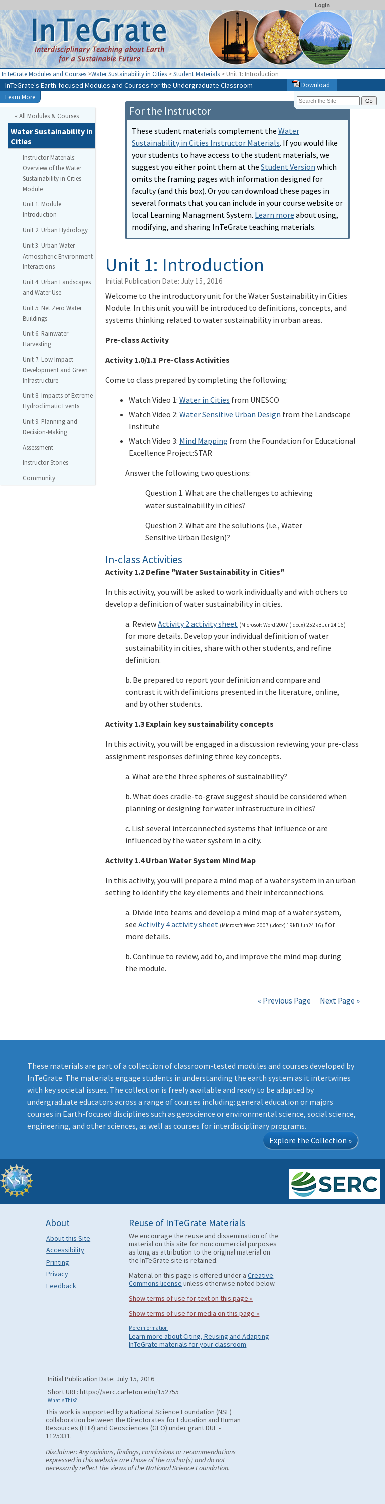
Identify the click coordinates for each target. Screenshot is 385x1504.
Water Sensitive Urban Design (230, 414)
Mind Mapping (203, 441)
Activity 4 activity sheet (178, 924)
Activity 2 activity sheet (198, 624)
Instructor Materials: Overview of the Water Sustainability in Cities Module (52, 172)
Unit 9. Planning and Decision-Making (50, 426)
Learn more (274, 215)
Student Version (288, 167)
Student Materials (196, 74)
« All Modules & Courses (47, 116)
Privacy (57, 1273)
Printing (57, 1262)
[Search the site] (328, 100)
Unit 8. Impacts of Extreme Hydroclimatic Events (58, 400)
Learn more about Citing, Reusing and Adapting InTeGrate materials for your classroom (199, 1340)
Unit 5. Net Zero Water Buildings (52, 313)
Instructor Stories (45, 462)
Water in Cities (204, 400)
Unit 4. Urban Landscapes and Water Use (57, 287)
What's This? (62, 1400)
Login (322, 5)
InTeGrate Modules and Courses (44, 74)
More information (148, 1327)
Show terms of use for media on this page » (194, 1313)
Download (311, 85)
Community (39, 478)
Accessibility (65, 1250)
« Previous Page (284, 1000)
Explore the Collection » (310, 1140)
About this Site (68, 1238)
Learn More (20, 97)
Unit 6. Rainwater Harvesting (45, 338)
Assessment (38, 447)
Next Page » (339, 1000)
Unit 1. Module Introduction (42, 209)
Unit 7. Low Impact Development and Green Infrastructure (55, 369)
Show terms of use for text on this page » (191, 1298)
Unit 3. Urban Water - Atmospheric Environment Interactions (58, 256)
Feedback (61, 1285)
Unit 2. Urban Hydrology (55, 230)
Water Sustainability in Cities (129, 74)
